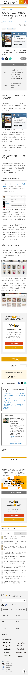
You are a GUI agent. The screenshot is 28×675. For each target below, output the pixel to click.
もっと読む (5, 408)
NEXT (24, 366)
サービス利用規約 (9, 671)
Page (5, 85)
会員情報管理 (9, 665)
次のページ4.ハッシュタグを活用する (14, 359)
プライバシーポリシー (10, 673)
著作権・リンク (9, 663)
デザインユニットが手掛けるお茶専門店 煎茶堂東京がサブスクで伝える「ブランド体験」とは (14, 406)
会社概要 (8, 669)
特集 (18, 622)
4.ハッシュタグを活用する (17, 83)
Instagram (3, 28)
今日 (8, 533)
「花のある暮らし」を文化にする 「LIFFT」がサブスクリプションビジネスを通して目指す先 (14, 400)
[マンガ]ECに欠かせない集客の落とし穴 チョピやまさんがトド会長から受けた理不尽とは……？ (15, 572)
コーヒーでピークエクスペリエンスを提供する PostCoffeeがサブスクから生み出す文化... (14, 395)
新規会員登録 (14, 344)
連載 (3, 622)
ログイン (14, 348)
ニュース (4, 615)
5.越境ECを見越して (16, 85)
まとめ (12, 87)
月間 (20, 533)
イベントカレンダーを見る (14, 492)
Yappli (12, 436)
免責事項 (8, 667)
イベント (4, 628)
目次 (19, 64)
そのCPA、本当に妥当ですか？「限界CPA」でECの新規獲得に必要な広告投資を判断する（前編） (15, 547)
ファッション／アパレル (11, 28)
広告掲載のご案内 (20, 609)
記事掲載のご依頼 (7, 609)
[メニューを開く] (2, 2)
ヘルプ (7, 661)
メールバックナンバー (14, 340)
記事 (18, 615)
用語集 (4, 634)
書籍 (18, 628)
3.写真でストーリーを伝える (17, 78)
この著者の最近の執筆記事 (16, 443)
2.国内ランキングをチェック (17, 76)
